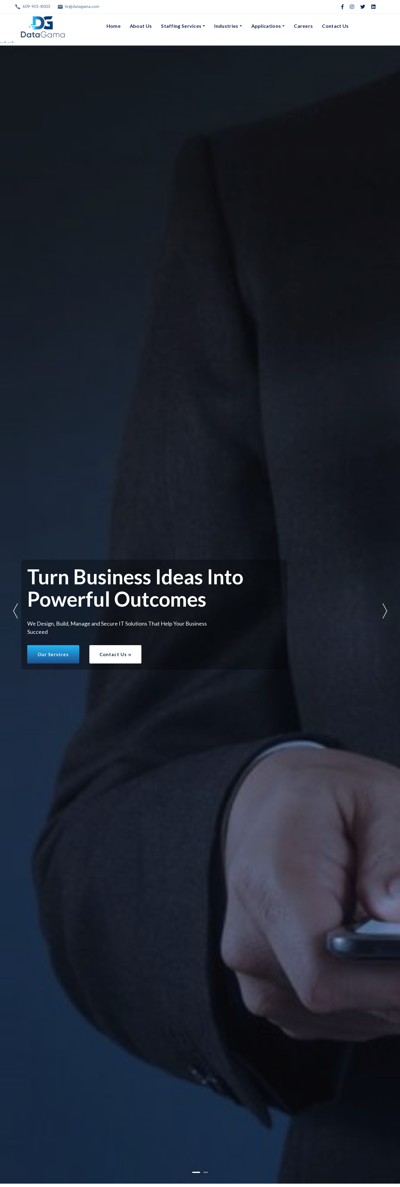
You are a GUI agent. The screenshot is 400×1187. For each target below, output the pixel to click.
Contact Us (335, 26)
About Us (141, 26)
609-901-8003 (36, 6)
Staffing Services (181, 26)
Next (385, 611)
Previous (15, 611)
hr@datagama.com (82, 6)
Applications (266, 26)
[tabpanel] (200, 615)
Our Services (53, 654)
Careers (303, 26)
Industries (226, 26)
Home (114, 26)
